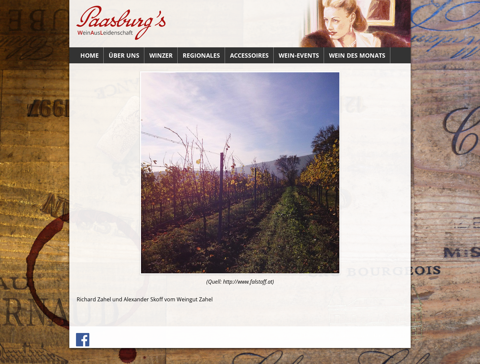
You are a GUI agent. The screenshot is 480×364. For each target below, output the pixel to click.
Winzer (161, 55)
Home (89, 55)
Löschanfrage (319, 335)
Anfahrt (259, 335)
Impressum (286, 335)
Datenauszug (354, 335)
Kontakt (237, 335)
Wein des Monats (357, 55)
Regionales (201, 55)
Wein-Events (299, 55)
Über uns (124, 55)
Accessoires (249, 55)
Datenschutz (388, 335)
